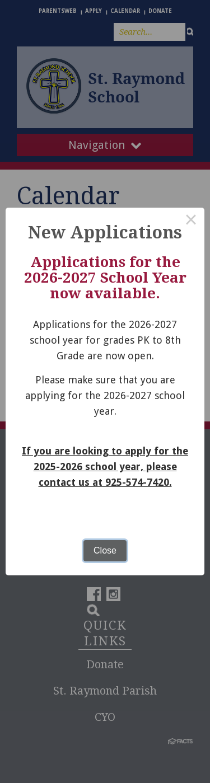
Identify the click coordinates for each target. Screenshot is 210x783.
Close (105, 550)
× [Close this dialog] (191, 221)
